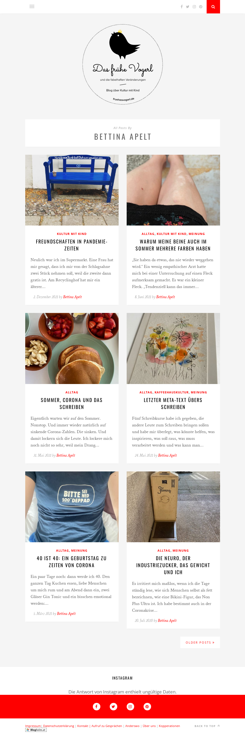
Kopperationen (169, 726)
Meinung (197, 234)
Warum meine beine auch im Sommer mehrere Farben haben (173, 245)
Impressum (33, 726)
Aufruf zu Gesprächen (107, 726)
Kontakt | (84, 726)
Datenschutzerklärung (58, 726)
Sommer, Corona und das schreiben (72, 403)
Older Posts (200, 642)
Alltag (148, 234)
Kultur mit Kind (72, 234)
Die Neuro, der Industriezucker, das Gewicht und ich (173, 565)
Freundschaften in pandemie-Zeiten (72, 245)
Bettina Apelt (72, 297)
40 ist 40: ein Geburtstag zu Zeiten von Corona (72, 562)
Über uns (149, 726)
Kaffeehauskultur (172, 392)
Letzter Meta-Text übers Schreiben (173, 403)
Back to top (207, 726)
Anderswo (132, 726)
